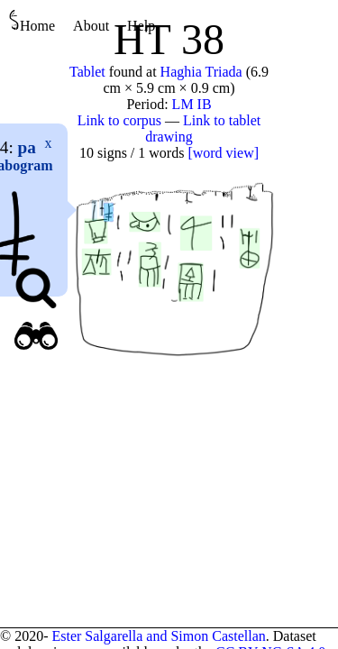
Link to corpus (119, 120)
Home (32, 21)
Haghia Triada (201, 71)
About (91, 25)
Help (141, 25)
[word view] (223, 152)
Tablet (87, 71)
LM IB (192, 104)
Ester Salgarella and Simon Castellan (158, 636)
